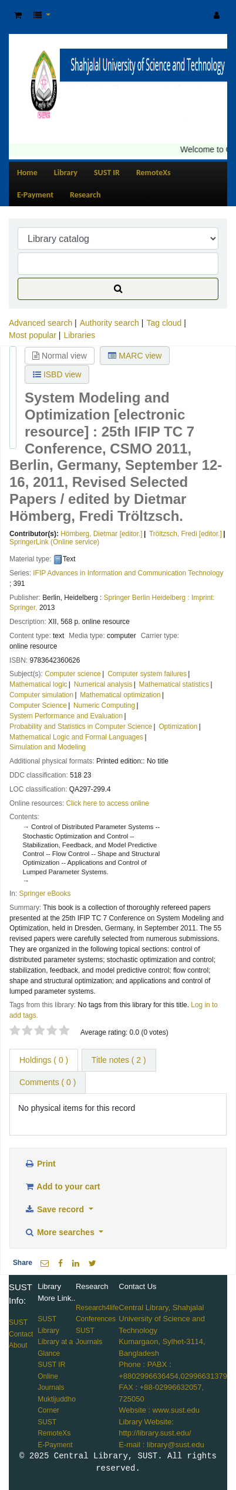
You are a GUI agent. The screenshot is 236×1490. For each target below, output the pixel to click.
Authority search (109, 323)
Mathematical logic (38, 684)
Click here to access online (107, 803)
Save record (55, 1209)
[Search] (118, 289)
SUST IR (107, 173)
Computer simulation (41, 695)
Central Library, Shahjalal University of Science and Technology (162, 1319)
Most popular (32, 335)
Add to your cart (62, 1186)
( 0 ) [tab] (43, 1060)
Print (40, 1163)
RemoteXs (153, 173)
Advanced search (40, 323)
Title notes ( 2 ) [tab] (119, 1060)
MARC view (134, 355)
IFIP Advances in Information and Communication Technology (128, 573)
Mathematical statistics (174, 684)
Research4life (97, 1308)
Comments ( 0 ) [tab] (47, 1082)
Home (27, 173)
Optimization (178, 726)
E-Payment (35, 195)
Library (65, 173)
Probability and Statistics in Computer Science (80, 726)
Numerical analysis (103, 684)
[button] (17, 15)
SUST (18, 1322)
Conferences (96, 1319)
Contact (21, 1334)
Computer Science (38, 705)
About (18, 1345)
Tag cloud (163, 323)
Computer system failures (147, 674)
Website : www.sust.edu (159, 1410)
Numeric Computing (104, 705)
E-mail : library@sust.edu (161, 1444)
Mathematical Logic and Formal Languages (76, 737)
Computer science (73, 674)
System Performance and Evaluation (66, 716)
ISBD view (57, 374)
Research (85, 195)
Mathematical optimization (120, 695)
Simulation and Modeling (47, 747)
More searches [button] (60, 1232)
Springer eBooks (45, 893)
